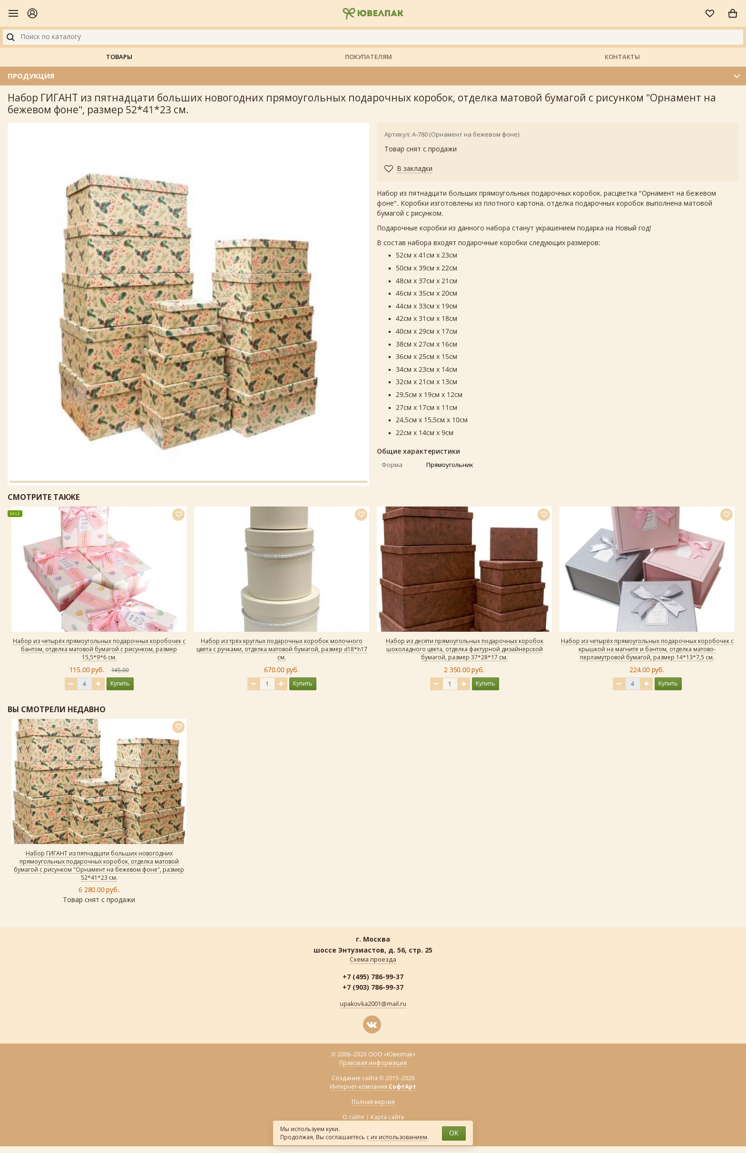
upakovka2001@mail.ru (373, 1004)
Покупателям (368, 56)
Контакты (622, 56)
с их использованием (396, 1137)
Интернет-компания (373, 1087)
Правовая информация (373, 1063)
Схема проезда (373, 960)
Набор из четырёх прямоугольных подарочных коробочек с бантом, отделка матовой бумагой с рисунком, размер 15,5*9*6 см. (99, 649)
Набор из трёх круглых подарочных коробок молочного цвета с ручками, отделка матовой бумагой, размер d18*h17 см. (281, 649)
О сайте (353, 1117)
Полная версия (373, 1102)
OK (454, 1133)
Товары (119, 56)
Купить (120, 683)
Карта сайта (387, 1117)
